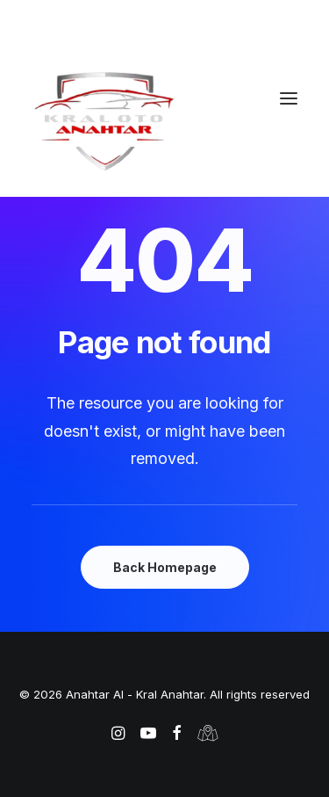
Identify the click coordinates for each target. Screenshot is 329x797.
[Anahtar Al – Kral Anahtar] (164, 120)
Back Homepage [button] (165, 567)
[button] (288, 98)
